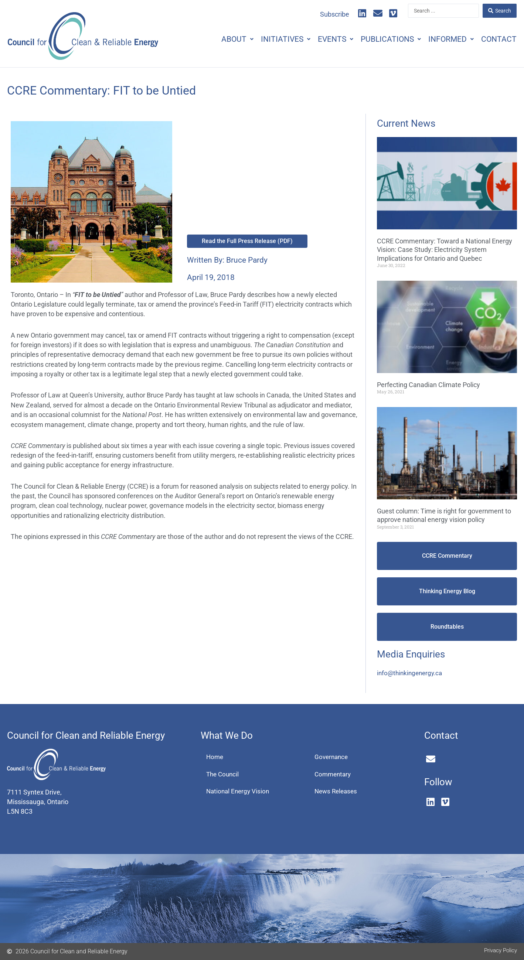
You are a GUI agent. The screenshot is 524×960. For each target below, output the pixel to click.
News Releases (337, 792)
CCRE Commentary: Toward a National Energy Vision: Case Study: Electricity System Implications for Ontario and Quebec (444, 249)
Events (322, 39)
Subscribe (334, 14)
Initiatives (269, 39)
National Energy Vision (239, 792)
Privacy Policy (498, 949)
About (217, 39)
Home (215, 757)
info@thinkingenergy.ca (411, 673)
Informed (445, 39)
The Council (223, 774)
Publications (381, 39)
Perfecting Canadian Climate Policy (428, 385)
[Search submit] (500, 11)
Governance (332, 757)
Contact (497, 39)
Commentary (333, 774)
